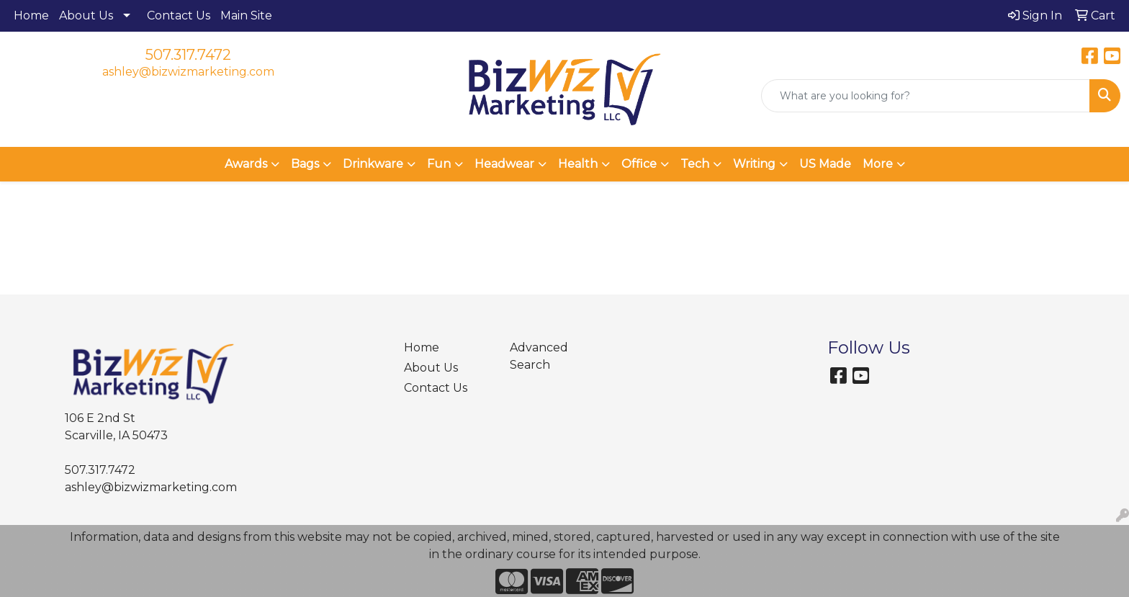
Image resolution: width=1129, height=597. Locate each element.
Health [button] (578, 164)
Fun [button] (439, 164)
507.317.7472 (188, 54)
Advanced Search (539, 356)
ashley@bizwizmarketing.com (188, 71)
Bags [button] (305, 164)
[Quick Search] (925, 95)
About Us (86, 15)
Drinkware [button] (373, 164)
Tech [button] (694, 164)
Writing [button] (754, 164)
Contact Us (178, 15)
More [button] (878, 164)
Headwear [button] (504, 164)
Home (31, 15)
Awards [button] (246, 164)
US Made (825, 164)
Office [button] (639, 164)
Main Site (246, 15)
